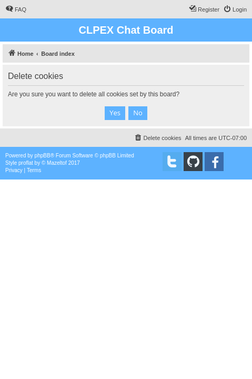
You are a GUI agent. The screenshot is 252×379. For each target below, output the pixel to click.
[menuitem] (15, 9)
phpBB (43, 155)
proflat (25, 163)
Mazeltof (57, 163)
